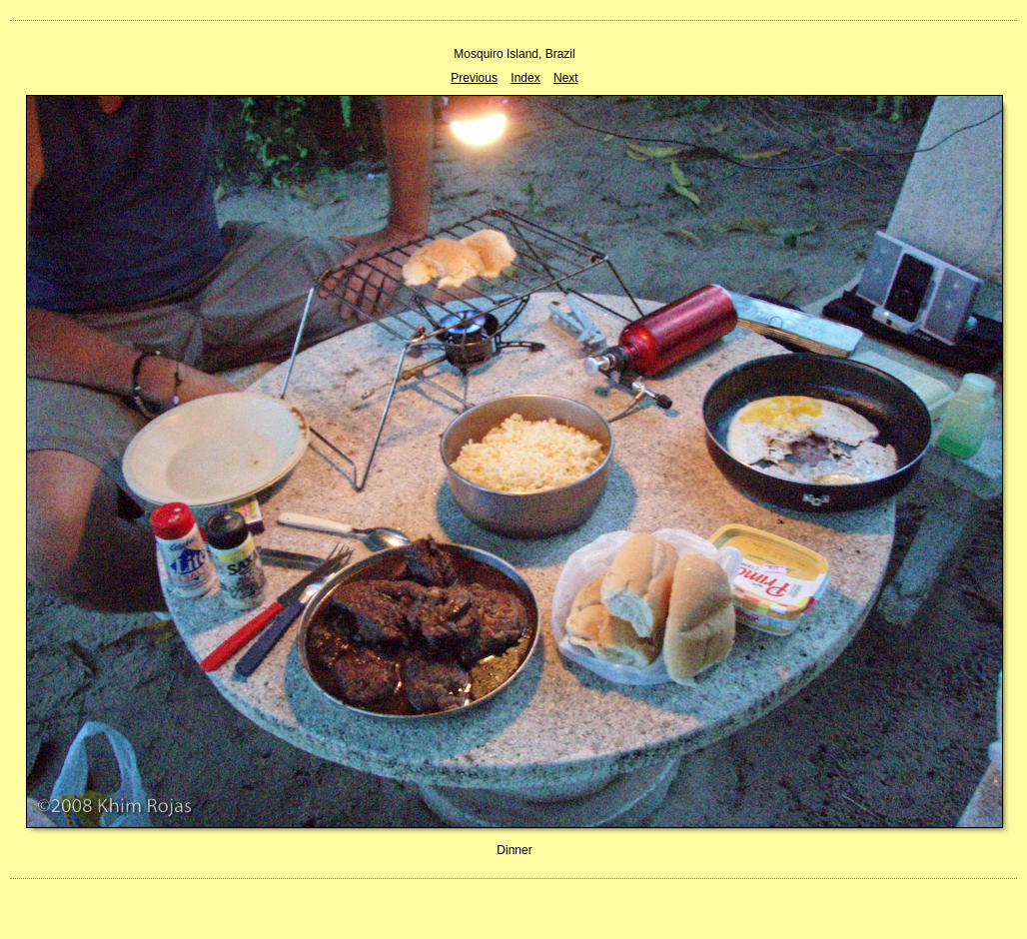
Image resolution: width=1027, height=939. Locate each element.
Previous (474, 78)
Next (565, 78)
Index (525, 78)
